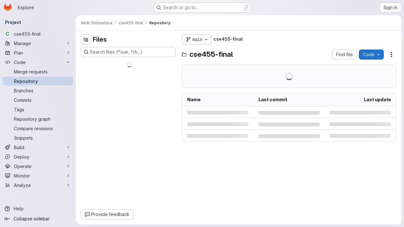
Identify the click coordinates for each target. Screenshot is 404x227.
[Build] (38, 147)
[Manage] (38, 43)
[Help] (38, 208)
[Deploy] (38, 156)
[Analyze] (38, 185)
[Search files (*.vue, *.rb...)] (128, 52)
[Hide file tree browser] (86, 39)
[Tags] (38, 109)
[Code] (38, 62)
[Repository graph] (38, 118)
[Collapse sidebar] (38, 218)
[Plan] (38, 52)
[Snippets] (38, 137)
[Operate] (38, 166)
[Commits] (38, 100)
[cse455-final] (38, 33)
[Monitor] (38, 175)
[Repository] (38, 81)
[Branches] (38, 90)
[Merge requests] (38, 71)
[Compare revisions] (38, 128)
